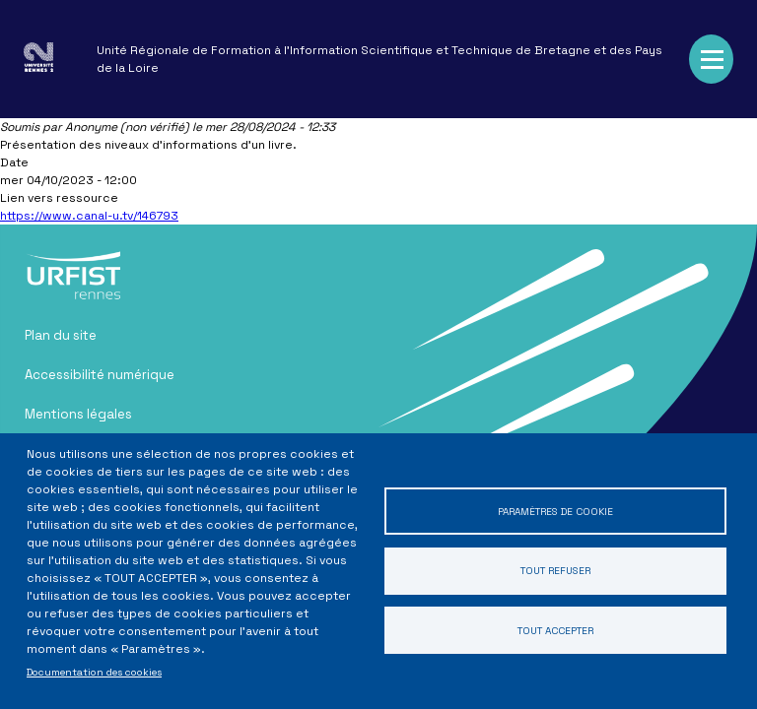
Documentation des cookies (94, 672)
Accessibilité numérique (99, 374)
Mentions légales (78, 414)
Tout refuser (555, 570)
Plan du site (61, 335)
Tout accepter (555, 630)
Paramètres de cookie (555, 510)
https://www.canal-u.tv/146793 (89, 216)
